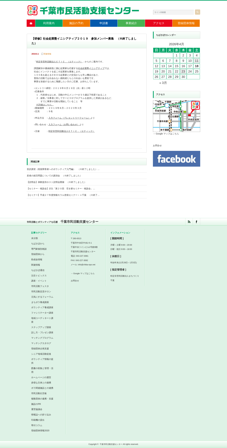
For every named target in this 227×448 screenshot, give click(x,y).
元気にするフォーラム (42, 297)
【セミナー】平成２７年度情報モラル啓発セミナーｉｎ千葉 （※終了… (63, 195)
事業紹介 (131, 23)
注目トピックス (39, 275)
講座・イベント (39, 280)
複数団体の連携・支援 (42, 398)
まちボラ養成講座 (40, 302)
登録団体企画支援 (40, 348)
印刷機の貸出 (37, 420)
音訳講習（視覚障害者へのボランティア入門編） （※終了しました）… (63, 169)
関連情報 (47, 54)
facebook (196, 221)
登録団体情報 (186, 23)
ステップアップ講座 (41, 327)
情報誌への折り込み (41, 414)
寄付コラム (36, 425)
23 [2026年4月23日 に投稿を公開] (183, 71)
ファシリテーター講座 (42, 312)
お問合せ (157, 145)
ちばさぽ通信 (37, 270)
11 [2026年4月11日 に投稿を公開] (196, 60)
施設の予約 (76, 23)
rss (189, 221)
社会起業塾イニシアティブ (91, 68)
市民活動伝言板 (39, 393)
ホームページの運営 (41, 377)
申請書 (103, 23)
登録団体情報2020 (40, 430)
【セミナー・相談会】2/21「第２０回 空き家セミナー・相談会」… (61, 188)
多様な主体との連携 (41, 382)
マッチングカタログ (41, 343)
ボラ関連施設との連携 (42, 388)
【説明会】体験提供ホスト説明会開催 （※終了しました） (56, 182)
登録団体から (37, 254)
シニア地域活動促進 (41, 354)
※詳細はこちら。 (45, 104)
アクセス (158, 23)
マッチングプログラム (42, 338)
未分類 (34, 238)
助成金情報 (36, 259)
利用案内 (49, 23)
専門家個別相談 (39, 249)
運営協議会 (36, 409)
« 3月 (163, 82)
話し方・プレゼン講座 (42, 332)
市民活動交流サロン (41, 291)
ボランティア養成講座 (42, 307)
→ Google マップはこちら (166, 133)
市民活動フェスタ (40, 286)
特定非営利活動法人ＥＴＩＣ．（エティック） (59, 61)
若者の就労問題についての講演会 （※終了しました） (54, 175)
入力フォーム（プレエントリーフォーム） (69, 118)
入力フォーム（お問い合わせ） (63, 124)
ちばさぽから (37, 243)
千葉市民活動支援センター (111, 444)
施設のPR (36, 404)
